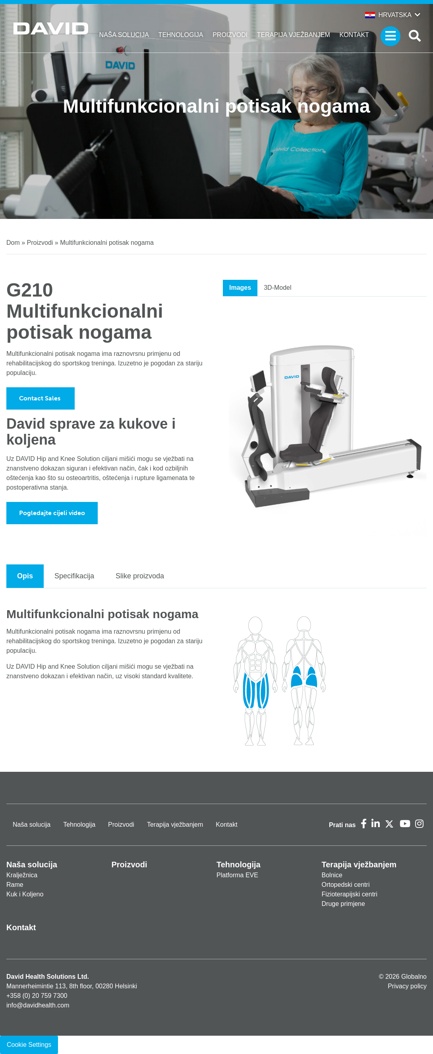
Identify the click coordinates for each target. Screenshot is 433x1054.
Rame (14, 884)
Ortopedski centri (346, 884)
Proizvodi (230, 34)
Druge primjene (343, 903)
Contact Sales (40, 398)
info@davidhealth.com (38, 1005)
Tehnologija (181, 34)
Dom (13, 242)
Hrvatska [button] (388, 15)
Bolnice (332, 875)
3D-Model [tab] (277, 287)
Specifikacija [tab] (74, 576)
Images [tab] (240, 287)
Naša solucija (124, 34)
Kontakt (354, 34)
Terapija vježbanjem (293, 34)
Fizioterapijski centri (349, 894)
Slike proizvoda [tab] (140, 576)
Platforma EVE (237, 875)
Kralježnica (21, 875)
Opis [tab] (25, 576)
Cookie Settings (29, 1044)
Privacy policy (407, 986)
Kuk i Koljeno (24, 894)
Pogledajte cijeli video (52, 513)
